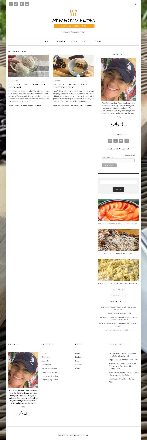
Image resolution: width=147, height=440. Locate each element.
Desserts (55, 105)
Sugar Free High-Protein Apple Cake (118, 313)
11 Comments (88, 105)
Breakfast (46, 357)
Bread (44, 353)
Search (118, 189)
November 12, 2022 (13, 81)
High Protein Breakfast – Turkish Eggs (118, 330)
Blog (86, 41)
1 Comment (38, 105)
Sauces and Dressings (50, 376)
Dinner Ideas (47, 364)
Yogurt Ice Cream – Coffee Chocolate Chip (70, 86)
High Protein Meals (49, 368)
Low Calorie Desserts (13, 105)
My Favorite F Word (81, 435)
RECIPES (60, 41)
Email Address (107, 157)
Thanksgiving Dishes (50, 379)
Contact (98, 41)
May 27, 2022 (56, 81)
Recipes (78, 357)
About (74, 41)
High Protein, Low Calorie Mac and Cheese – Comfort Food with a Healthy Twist (122, 366)
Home (47, 41)
